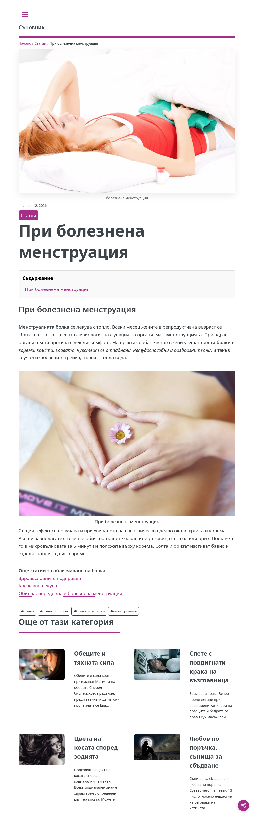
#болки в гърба (54, 611)
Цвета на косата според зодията (96, 747)
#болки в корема (89, 611)
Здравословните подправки (50, 578)
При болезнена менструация (57, 289)
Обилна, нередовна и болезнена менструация (70, 593)
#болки (27, 611)
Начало (25, 43)
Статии (40, 43)
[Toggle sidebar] (25, 14)
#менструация (123, 611)
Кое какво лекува (38, 585)
